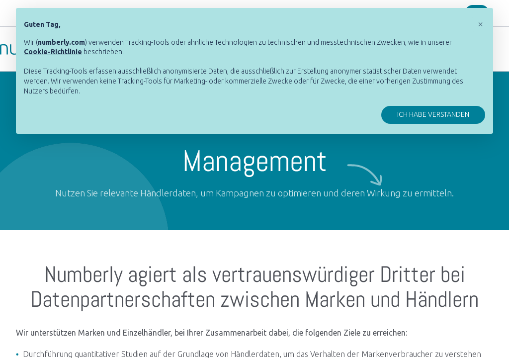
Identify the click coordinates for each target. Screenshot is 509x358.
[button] (480, 24)
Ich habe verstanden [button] (433, 114)
